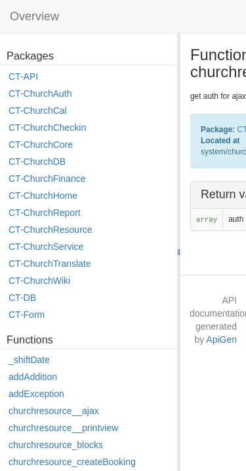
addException (36, 394)
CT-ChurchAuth (40, 93)
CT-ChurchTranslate (50, 263)
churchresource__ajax (54, 411)
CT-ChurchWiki (39, 280)
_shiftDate (29, 360)
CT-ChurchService (46, 246)
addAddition (33, 377)
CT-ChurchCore (41, 144)
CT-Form (27, 314)
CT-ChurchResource (50, 229)
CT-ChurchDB (37, 161)
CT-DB (22, 297)
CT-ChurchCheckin (47, 127)
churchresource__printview (63, 428)
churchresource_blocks (56, 445)
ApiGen (221, 339)
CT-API (23, 76)
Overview (34, 16)
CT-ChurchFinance (47, 178)
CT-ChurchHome (43, 195)
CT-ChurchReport (45, 212)
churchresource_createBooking (72, 462)
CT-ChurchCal (38, 110)
